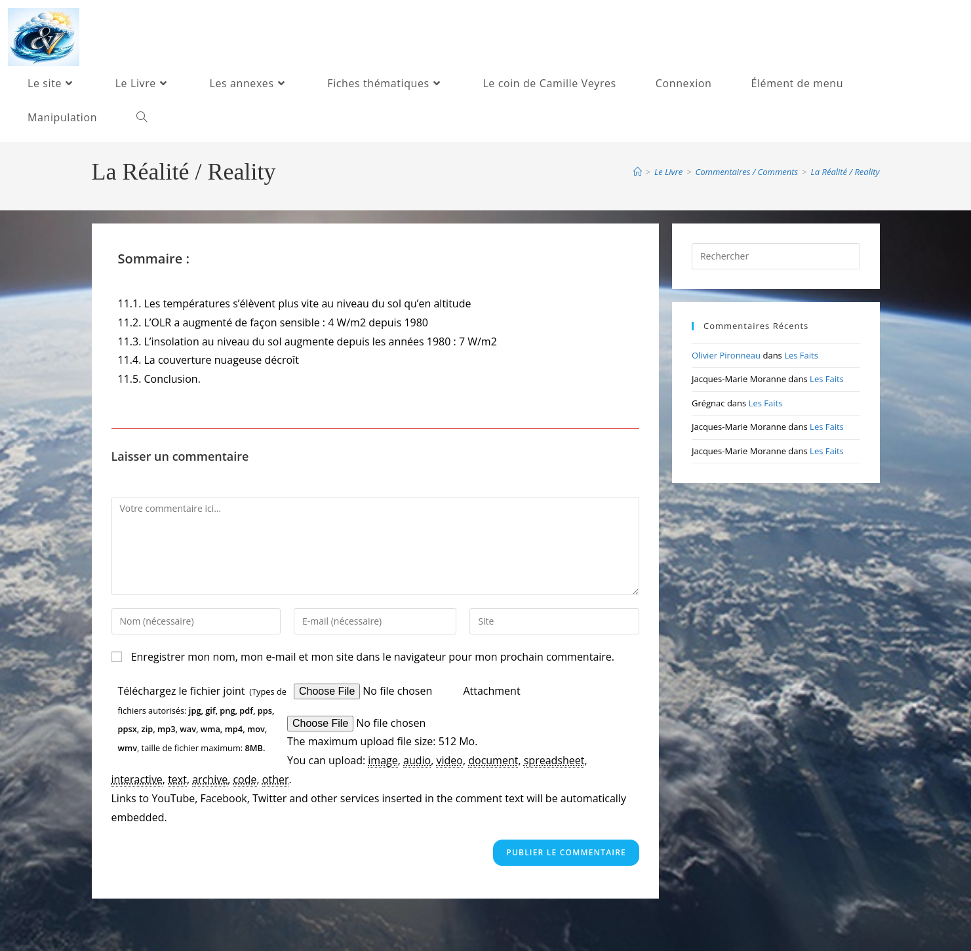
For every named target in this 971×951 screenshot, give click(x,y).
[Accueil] (637, 172)
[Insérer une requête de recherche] (776, 256)
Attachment (491, 691)
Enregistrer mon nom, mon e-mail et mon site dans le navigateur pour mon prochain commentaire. (372, 657)
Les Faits (801, 355)
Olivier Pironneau (726, 355)
